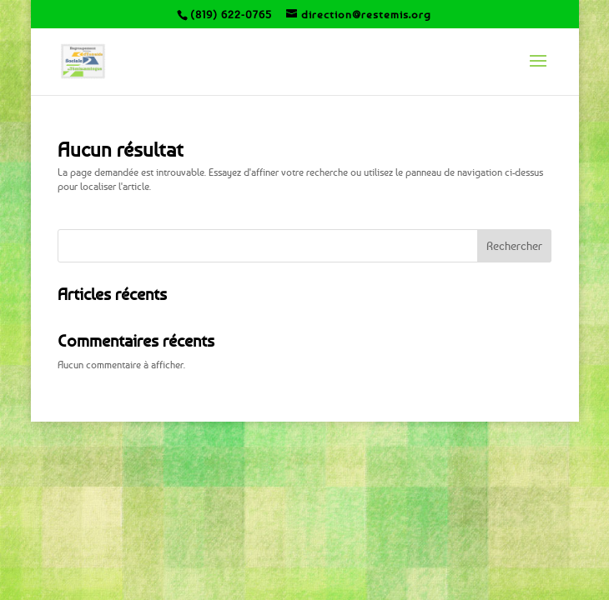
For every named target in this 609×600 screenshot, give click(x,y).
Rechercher (514, 245)
